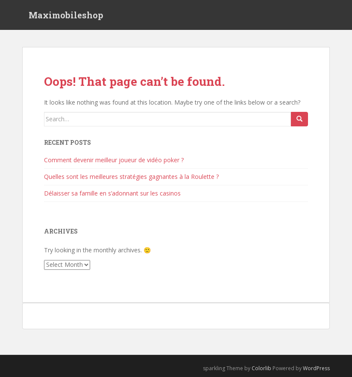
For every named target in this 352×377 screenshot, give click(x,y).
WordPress (316, 368)
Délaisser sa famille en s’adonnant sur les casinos (112, 193)
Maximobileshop (66, 14)
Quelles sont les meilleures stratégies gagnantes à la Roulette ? (131, 176)
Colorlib (261, 368)
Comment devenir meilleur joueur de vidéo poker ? (114, 160)
